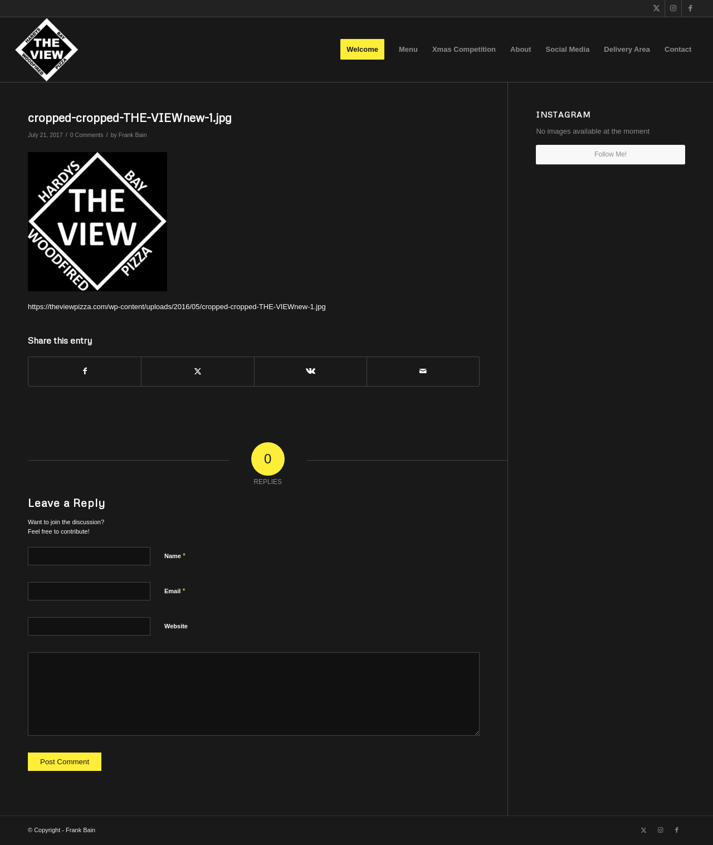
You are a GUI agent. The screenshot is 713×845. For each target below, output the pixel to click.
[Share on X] (197, 371)
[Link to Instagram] (673, 8)
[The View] (46, 49)
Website (176, 626)
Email (174, 591)
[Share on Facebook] (84, 371)
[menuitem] (362, 49)
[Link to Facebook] (690, 8)
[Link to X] (656, 8)
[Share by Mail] (423, 371)
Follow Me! (610, 154)
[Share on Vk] (311, 371)
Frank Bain (133, 134)
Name (174, 555)
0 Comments (87, 134)
